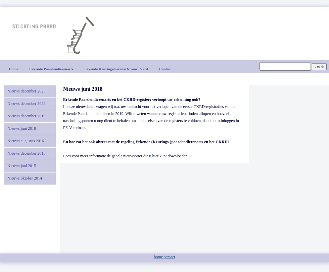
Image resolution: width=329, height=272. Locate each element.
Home (13, 69)
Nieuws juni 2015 (21, 165)
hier (155, 156)
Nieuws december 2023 (26, 91)
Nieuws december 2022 (26, 103)
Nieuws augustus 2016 (25, 141)
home (158, 257)
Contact (165, 69)
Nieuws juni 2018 (21, 128)
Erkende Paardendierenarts (51, 69)
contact (169, 257)
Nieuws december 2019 (26, 116)
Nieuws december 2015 (26, 153)
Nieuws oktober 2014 (24, 178)
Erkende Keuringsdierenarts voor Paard (116, 69)
